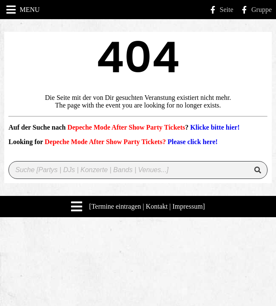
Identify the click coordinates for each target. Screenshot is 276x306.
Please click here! (193, 141)
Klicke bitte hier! (214, 127)
